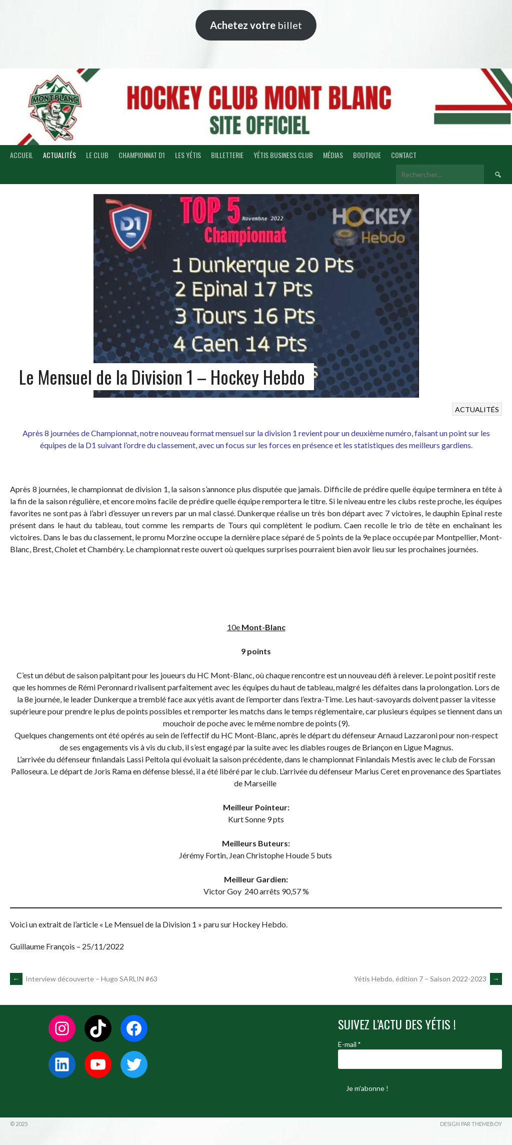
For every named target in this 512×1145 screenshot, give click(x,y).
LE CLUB (97, 155)
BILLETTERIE (227, 155)
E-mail (349, 1044)
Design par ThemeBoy (471, 1123)
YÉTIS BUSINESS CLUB (283, 155)
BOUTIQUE (367, 155)
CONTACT (403, 155)
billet (256, 25)
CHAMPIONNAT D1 (141, 155)
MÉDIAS (333, 155)
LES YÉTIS (188, 155)
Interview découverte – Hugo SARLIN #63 (84, 978)
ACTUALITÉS (59, 155)
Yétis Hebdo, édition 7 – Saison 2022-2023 (428, 978)
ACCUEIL (21, 155)
